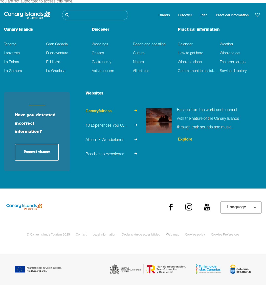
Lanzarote (12, 53)
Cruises (98, 53)
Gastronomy (101, 62)
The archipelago (232, 62)
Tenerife (10, 44)
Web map (172, 234)
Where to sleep (190, 62)
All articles (141, 71)
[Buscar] (95, 15)
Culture (139, 53)
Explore (184, 140)
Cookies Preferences (225, 234)
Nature (138, 62)
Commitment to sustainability (199, 71)
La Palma (11, 62)
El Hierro (53, 62)
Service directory (233, 71)
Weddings (100, 44)
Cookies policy (195, 234)
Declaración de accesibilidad (141, 234)
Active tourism (103, 71)
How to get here (190, 53)
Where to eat (230, 53)
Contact (81, 234)
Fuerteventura (57, 53)
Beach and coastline (149, 44)
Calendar (185, 44)
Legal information (104, 234)
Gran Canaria (57, 44)
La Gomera (13, 71)
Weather (226, 44)
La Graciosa (56, 71)
